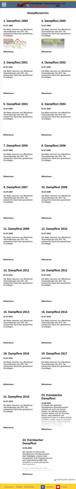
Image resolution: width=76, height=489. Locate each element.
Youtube (62, 485)
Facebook (47, 485)
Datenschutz (30, 485)
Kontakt (19, 485)
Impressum (9, 485)
